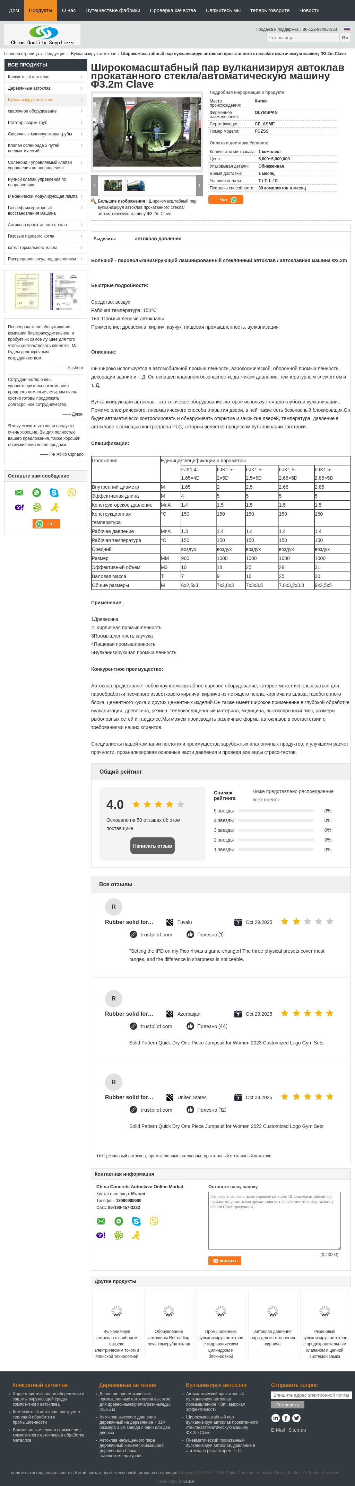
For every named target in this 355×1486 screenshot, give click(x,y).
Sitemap (297, 1430)
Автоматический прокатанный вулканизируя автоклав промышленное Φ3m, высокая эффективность (215, 1401)
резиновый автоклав (126, 1156)
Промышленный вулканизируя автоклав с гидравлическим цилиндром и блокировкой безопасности (220, 1347)
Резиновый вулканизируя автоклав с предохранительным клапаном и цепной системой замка (324, 1344)
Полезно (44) (212, 1027)
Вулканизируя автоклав (93, 53)
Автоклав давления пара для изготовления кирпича (273, 1337)
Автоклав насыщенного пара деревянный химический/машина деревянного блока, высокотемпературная (131, 1448)
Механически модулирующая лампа (43, 196)
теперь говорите (269, 10)
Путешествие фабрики (113, 10)
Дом (14, 10)
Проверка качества (173, 10)
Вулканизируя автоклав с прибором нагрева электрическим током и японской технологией (117, 1344)
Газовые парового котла (31, 236)
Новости (310, 10)
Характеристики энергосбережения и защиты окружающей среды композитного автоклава (48, 1399)
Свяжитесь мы (223, 10)
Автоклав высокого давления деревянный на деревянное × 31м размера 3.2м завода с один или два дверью (134, 1425)
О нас (69, 10)
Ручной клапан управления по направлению (37, 182)
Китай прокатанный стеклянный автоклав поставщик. (127, 1472)
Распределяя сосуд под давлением (42, 259)
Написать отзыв (152, 846)
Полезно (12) (211, 1110)
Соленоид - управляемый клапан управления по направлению (40, 165)
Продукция (55, 53)
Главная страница (21, 53)
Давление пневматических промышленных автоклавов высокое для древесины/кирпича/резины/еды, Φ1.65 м (135, 1401)
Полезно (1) (210, 935)
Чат (228, 199)
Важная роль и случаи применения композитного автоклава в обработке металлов (48, 1435)
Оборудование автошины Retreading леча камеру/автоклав (169, 1337)
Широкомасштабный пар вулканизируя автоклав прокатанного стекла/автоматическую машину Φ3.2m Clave (147, 207)
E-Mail (278, 1430)
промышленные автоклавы (175, 1156)
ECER (189, 1481)
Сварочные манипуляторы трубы (40, 134)
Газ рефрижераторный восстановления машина (32, 210)
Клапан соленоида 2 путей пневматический (33, 148)
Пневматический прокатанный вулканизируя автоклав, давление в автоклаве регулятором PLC (220, 1445)
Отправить (287, 1404)
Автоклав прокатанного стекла (37, 224)
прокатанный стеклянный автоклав (237, 1156)
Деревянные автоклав (29, 88)
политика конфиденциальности (41, 1472)
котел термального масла (33, 247)
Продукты (40, 10)
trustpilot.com (156, 935)
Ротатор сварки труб (27, 122)
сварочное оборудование (32, 111)
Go (345, 37)
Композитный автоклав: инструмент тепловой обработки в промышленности (47, 1417)
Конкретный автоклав (29, 76)
